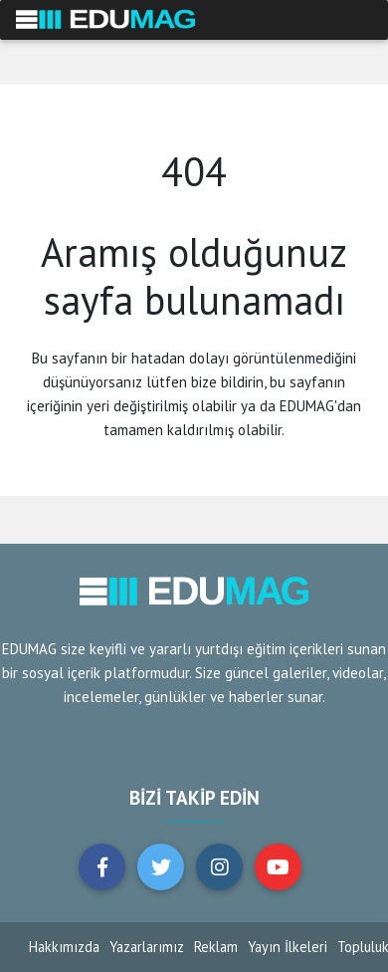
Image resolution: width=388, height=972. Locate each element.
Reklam (216, 946)
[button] (102, 867)
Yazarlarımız (146, 946)
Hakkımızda (64, 946)
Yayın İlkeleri (287, 946)
